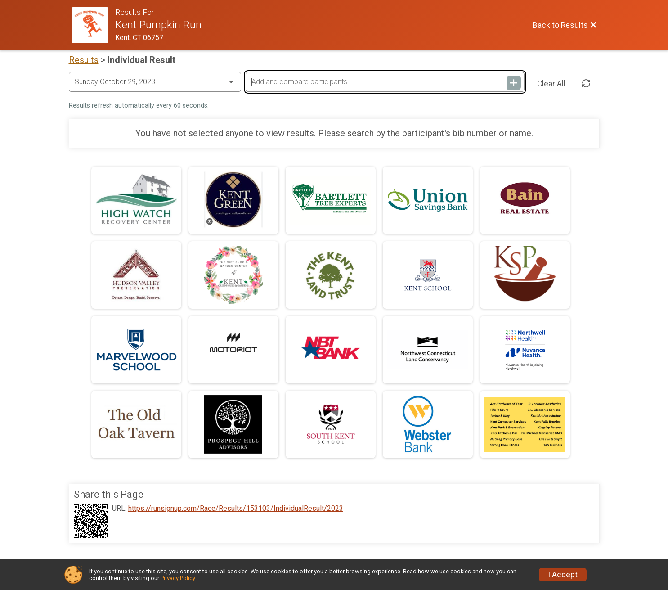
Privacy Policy (178, 578)
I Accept (563, 574)
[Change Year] (155, 82)
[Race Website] (93, 25)
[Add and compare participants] (385, 82)
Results (84, 59)
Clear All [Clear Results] (551, 83)
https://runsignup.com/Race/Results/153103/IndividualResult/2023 (235, 508)
